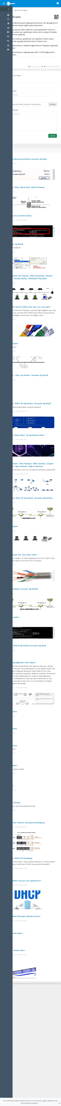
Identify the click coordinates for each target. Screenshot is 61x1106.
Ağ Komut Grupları (21, 10)
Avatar (6, 100)
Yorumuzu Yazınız (11, 110)
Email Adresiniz (10, 91)
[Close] (59, 1103)
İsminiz (7, 81)
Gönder (53, 136)
